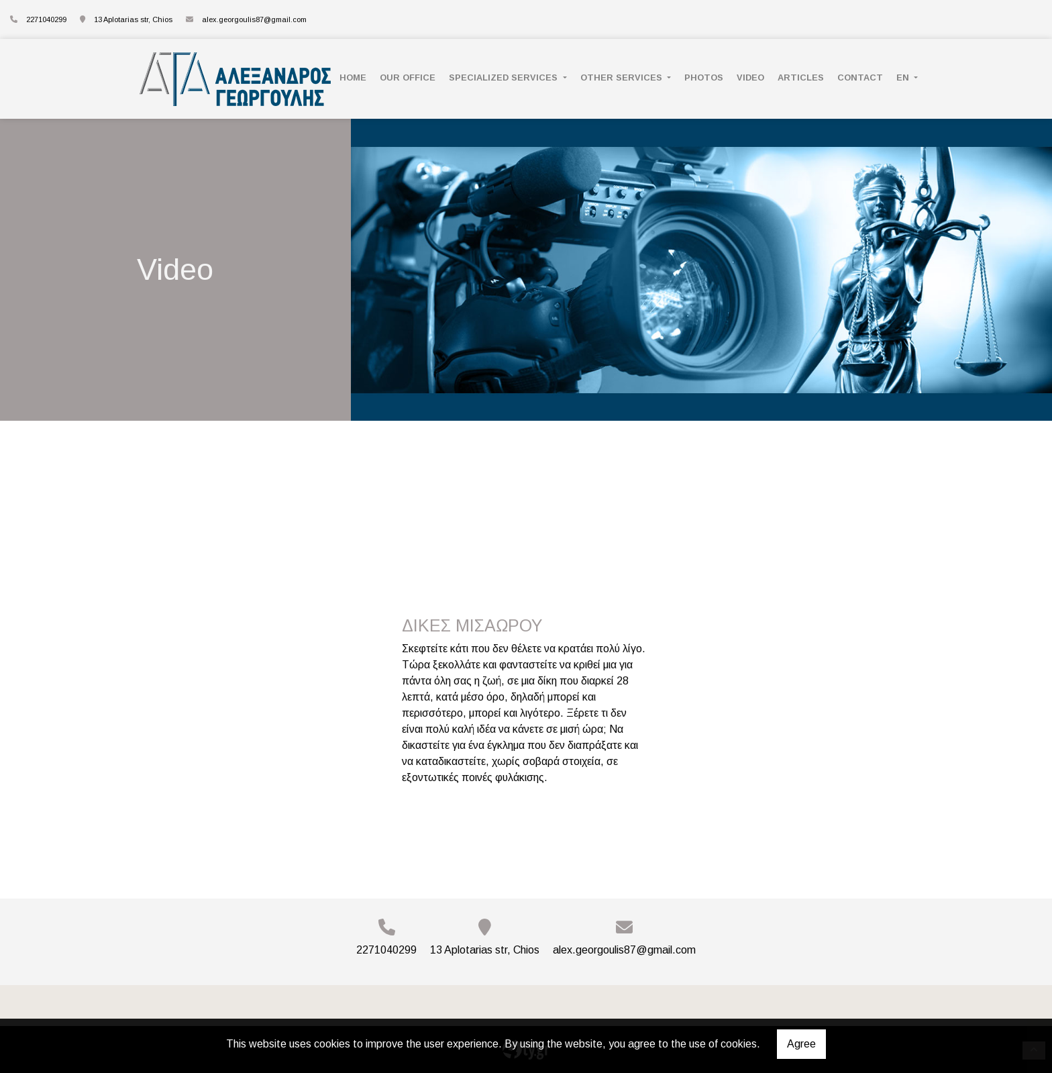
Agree (801, 1044)
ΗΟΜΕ (352, 77)
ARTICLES (801, 77)
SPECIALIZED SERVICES (504, 77)
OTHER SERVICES (622, 77)
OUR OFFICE (407, 77)
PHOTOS (703, 77)
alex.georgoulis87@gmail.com (254, 19)
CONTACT (860, 77)
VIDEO (750, 77)
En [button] (904, 77)
